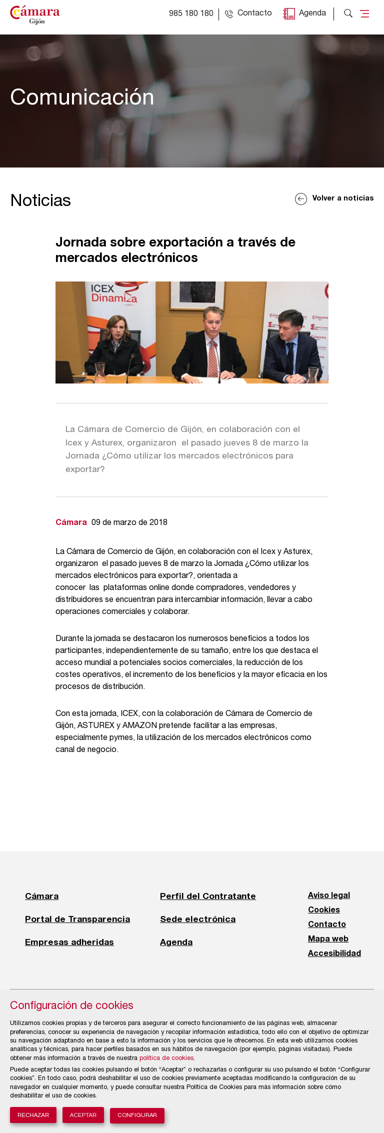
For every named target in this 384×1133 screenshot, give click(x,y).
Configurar (137, 1115)
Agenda (312, 14)
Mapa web (328, 939)
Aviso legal (329, 896)
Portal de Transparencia (77, 919)
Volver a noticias (343, 199)
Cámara (41, 896)
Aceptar (83, 1115)
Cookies (324, 910)
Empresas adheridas (69, 942)
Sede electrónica (198, 919)
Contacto (327, 925)
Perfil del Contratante (208, 896)
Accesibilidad (334, 954)
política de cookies (167, 1059)
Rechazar (33, 1115)
